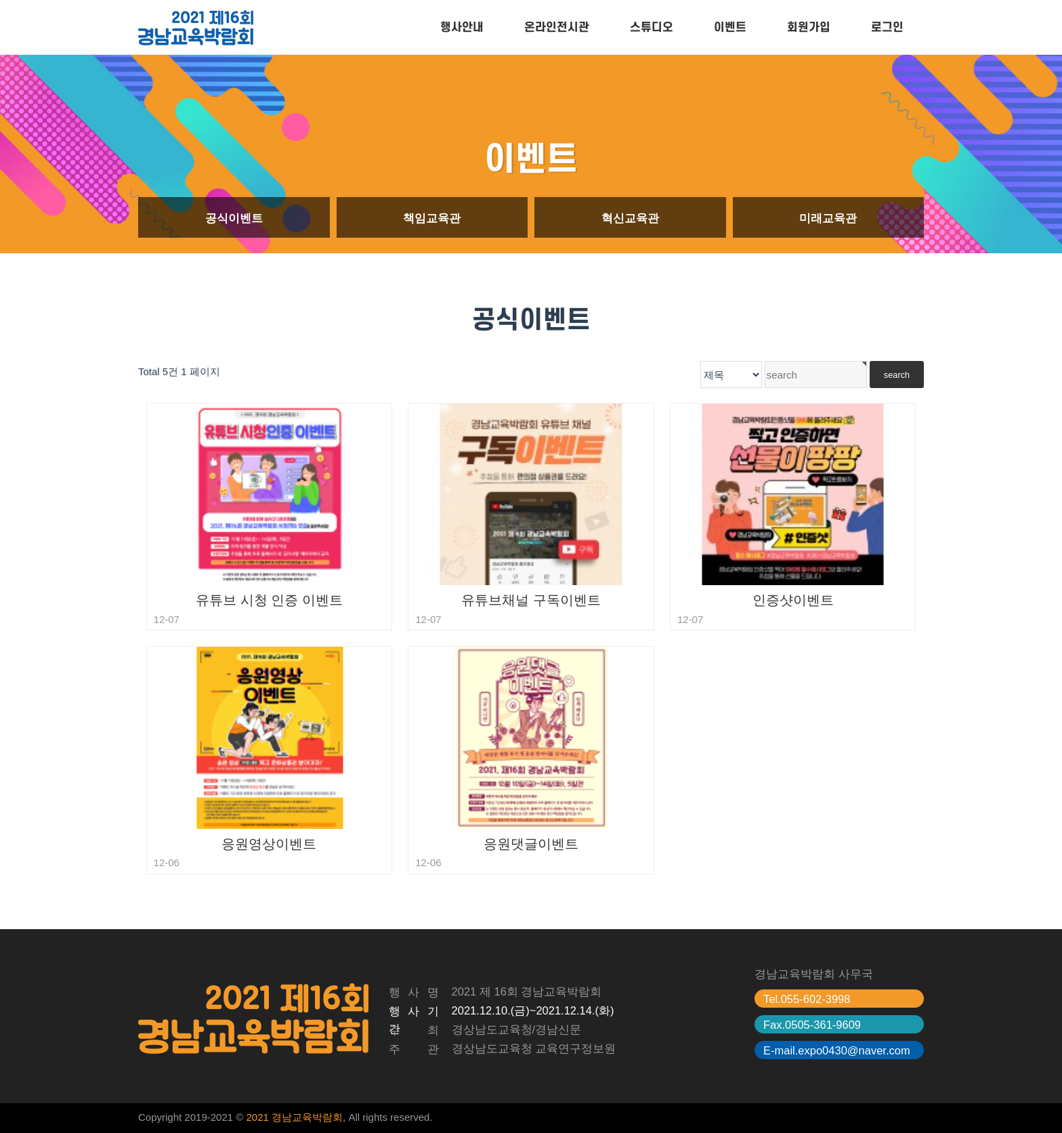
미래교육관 (828, 218)
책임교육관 (432, 218)
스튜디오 (651, 27)
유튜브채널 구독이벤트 (531, 600)
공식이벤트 (234, 218)
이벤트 (730, 27)
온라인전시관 (556, 27)
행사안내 (462, 27)
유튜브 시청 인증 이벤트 (269, 600)
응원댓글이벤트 (531, 843)
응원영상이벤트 (268, 843)
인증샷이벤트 (793, 600)
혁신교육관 (630, 218)
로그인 (887, 27)
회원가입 (808, 27)
